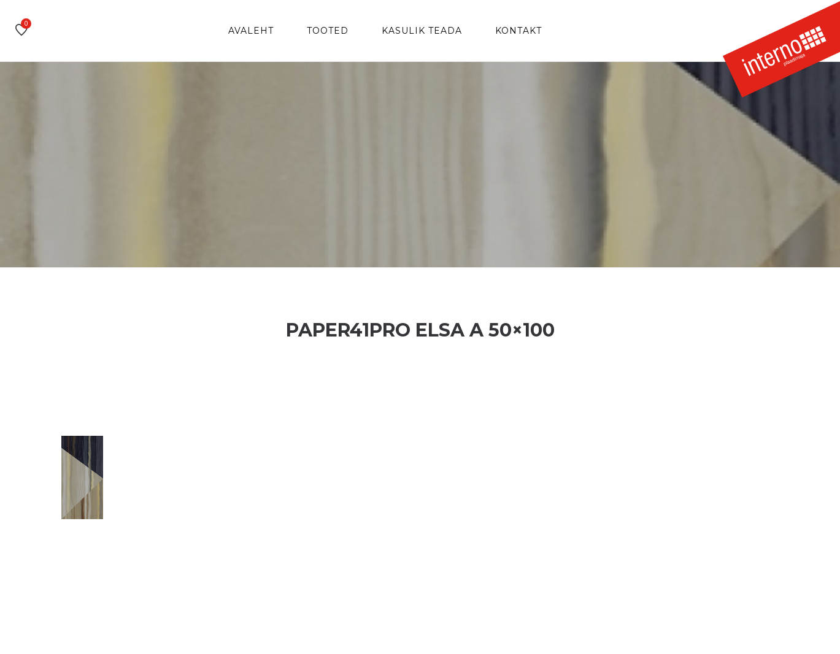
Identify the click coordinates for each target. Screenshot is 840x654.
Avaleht (251, 30)
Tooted (328, 30)
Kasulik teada (422, 30)
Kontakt (518, 30)
